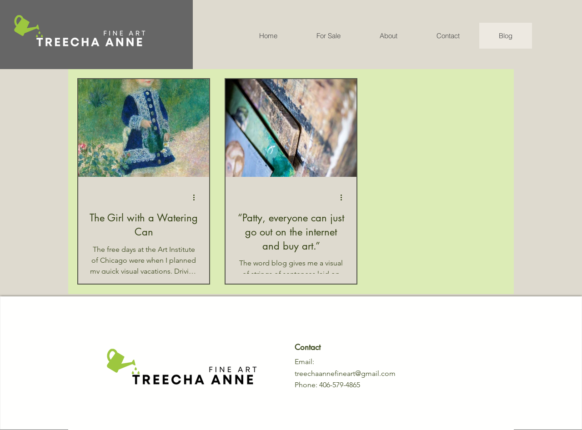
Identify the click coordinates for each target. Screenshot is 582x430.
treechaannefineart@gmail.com (345, 373)
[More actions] (196, 197)
